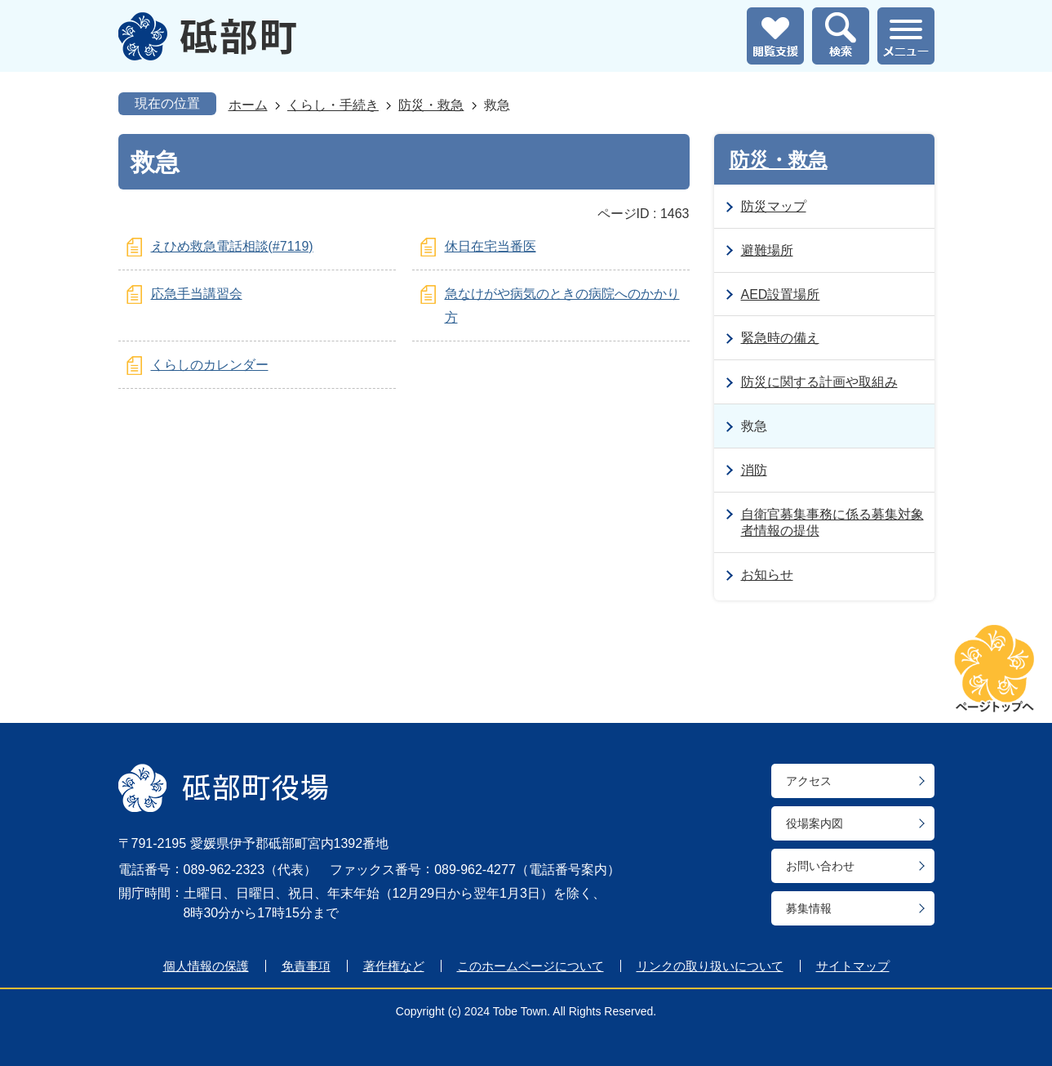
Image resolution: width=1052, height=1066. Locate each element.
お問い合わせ (820, 865)
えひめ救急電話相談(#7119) (232, 246)
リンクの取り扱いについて (710, 966)
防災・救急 (431, 105)
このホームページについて (530, 966)
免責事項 (306, 966)
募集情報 (809, 908)
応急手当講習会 (196, 294)
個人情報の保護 (206, 966)
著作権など (393, 966)
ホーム (248, 105)
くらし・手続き (333, 105)
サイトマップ (853, 966)
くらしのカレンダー (210, 365)
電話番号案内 (568, 869)
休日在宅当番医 (490, 246)
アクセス (809, 780)
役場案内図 (814, 823)
